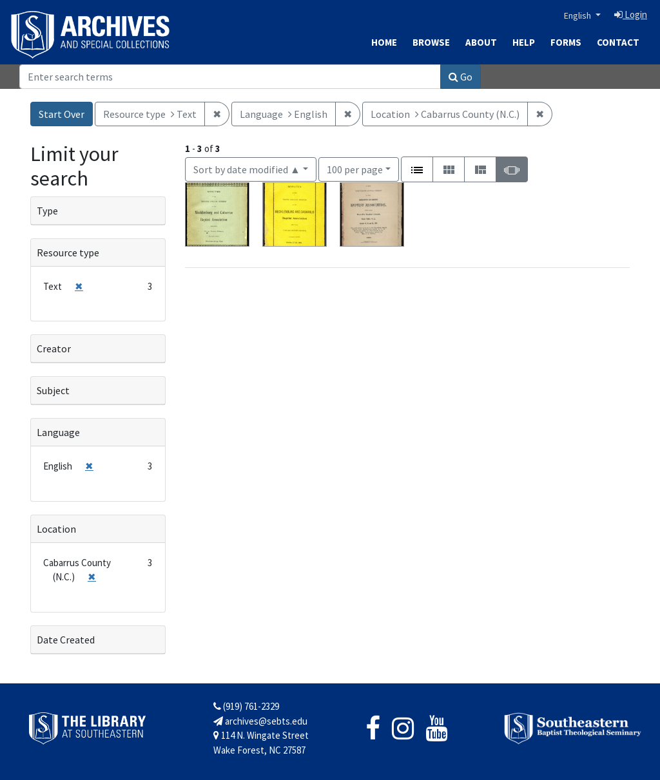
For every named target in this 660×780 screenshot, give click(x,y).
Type (47, 210)
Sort (246, 169)
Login (630, 14)
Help (523, 42)
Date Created (66, 639)
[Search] (230, 76)
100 (355, 168)
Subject (53, 390)
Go (460, 76)
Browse (431, 42)
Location (56, 528)
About (481, 42)
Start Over (61, 114)
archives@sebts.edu (260, 721)
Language (58, 432)
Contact (618, 42)
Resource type (68, 252)
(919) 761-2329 (246, 706)
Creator (54, 348)
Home (384, 42)
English (578, 15)
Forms (565, 42)
